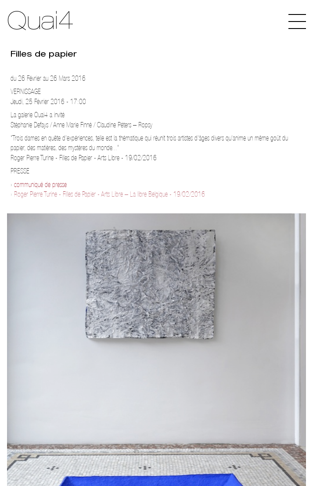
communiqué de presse (40, 184)
